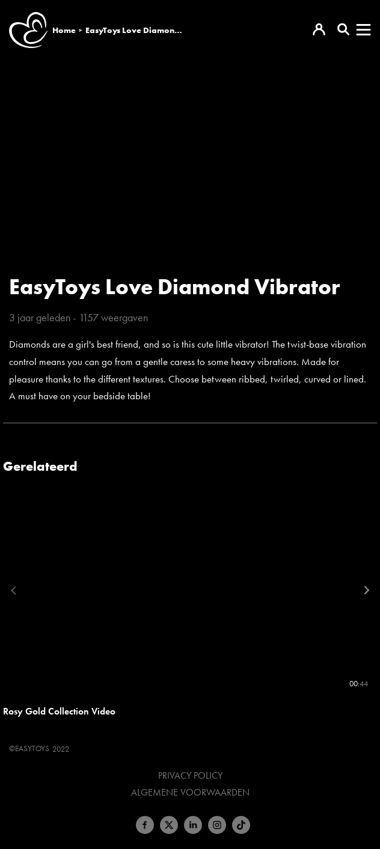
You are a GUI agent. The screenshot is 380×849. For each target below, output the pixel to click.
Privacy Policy (190, 776)
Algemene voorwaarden (190, 793)
